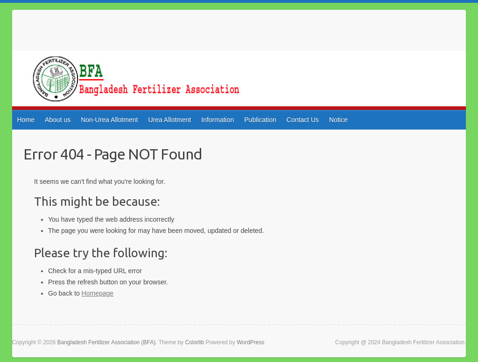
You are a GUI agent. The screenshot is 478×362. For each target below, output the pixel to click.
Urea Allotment (169, 119)
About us (57, 119)
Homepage (98, 293)
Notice (338, 119)
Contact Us (303, 119)
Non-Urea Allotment (109, 119)
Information (217, 119)
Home (26, 119)
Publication (260, 119)
